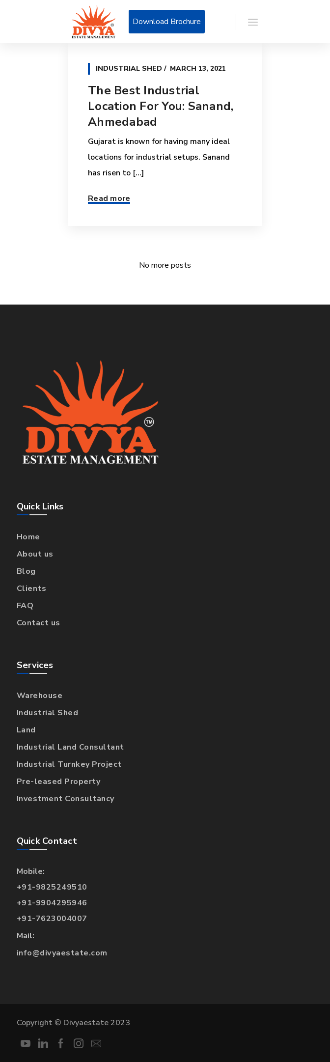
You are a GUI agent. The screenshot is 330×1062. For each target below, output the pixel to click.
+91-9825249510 (52, 887)
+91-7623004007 (52, 918)
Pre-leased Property (59, 781)
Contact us (38, 622)
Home (28, 536)
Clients (32, 588)
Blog (26, 571)
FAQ (25, 605)
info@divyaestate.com (62, 953)
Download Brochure (167, 21)
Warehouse (40, 695)
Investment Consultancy (65, 798)
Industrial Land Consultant (70, 747)
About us (35, 554)
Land (26, 730)
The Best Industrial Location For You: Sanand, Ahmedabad (160, 106)
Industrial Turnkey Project (69, 764)
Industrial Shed (129, 68)
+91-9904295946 (52, 902)
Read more (109, 198)
